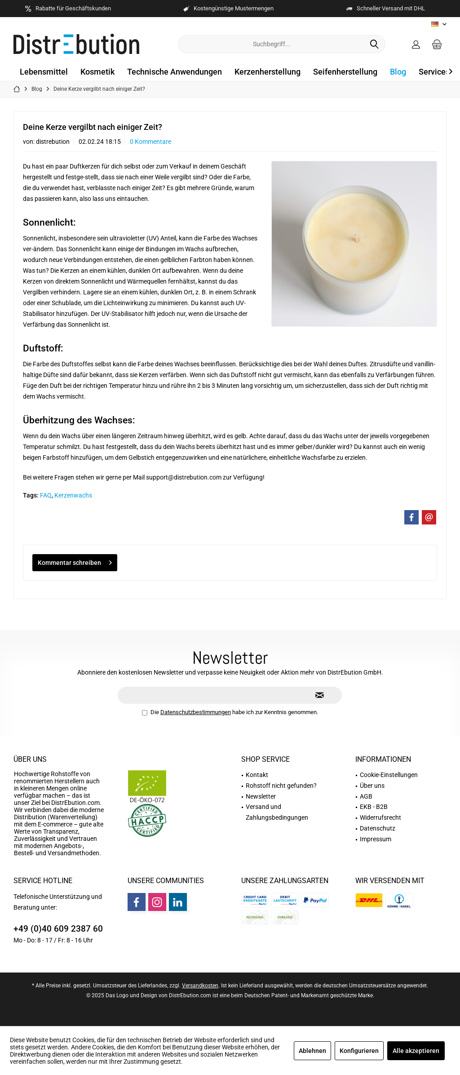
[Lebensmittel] (43, 72)
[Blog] (398, 72)
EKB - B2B (374, 806)
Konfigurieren (359, 1050)
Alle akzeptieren (416, 1050)
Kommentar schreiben (75, 560)
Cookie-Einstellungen (389, 774)
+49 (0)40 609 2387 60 (58, 929)
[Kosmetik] (97, 72)
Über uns (30, 759)
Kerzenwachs (73, 495)
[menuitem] (437, 44)
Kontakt (257, 774)
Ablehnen (312, 1050)
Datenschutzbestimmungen (195, 712)
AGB (366, 796)
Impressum (375, 839)
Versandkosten (200, 985)
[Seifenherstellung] (345, 72)
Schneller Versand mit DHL (391, 8)
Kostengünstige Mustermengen (234, 8)
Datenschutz (377, 828)
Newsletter (261, 796)
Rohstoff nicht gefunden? (281, 785)
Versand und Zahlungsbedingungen (277, 812)
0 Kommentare (150, 141)
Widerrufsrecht (380, 817)
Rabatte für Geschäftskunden (73, 8)
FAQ (46, 495)
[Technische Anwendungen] (174, 72)
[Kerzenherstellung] (267, 72)
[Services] (434, 72)
